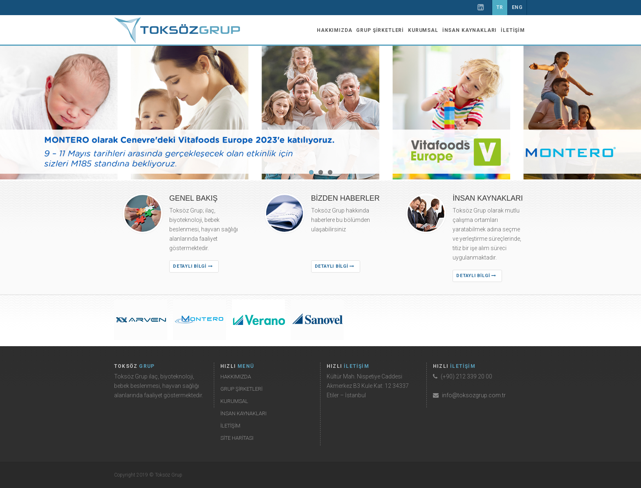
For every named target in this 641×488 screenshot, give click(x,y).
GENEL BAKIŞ (193, 198)
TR (499, 7)
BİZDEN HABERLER (345, 198)
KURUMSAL (423, 30)
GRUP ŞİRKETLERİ (380, 30)
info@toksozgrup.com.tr (474, 395)
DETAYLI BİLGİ (193, 266)
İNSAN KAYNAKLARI (469, 30)
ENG (517, 7)
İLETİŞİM (513, 30)
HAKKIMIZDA (334, 30)
